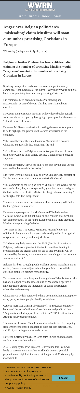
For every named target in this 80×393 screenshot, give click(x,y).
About (22, 16)
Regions (46, 16)
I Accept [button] (63, 378)
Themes (57, 16)
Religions (34, 16)
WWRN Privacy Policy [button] (18, 387)
